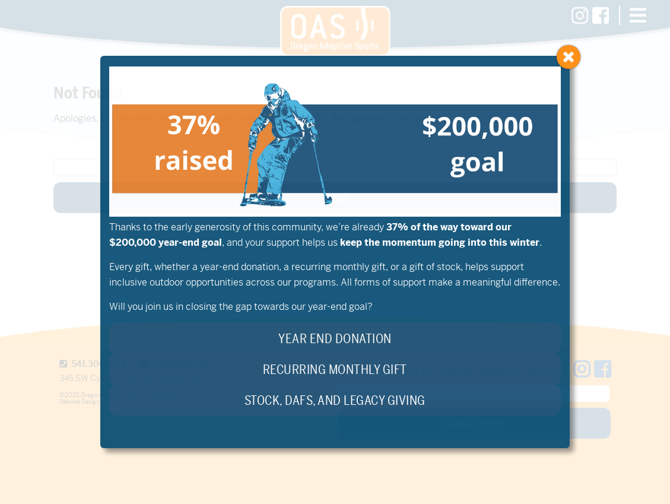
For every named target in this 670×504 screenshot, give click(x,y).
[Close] (568, 57)
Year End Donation (335, 339)
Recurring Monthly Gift (335, 370)
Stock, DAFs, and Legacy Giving (335, 400)
